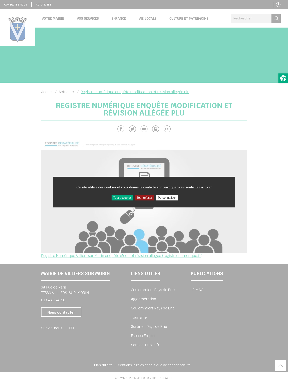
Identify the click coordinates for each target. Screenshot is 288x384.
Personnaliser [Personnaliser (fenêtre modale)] (167, 197)
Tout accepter (122, 197)
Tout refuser (144, 197)
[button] (283, 78)
